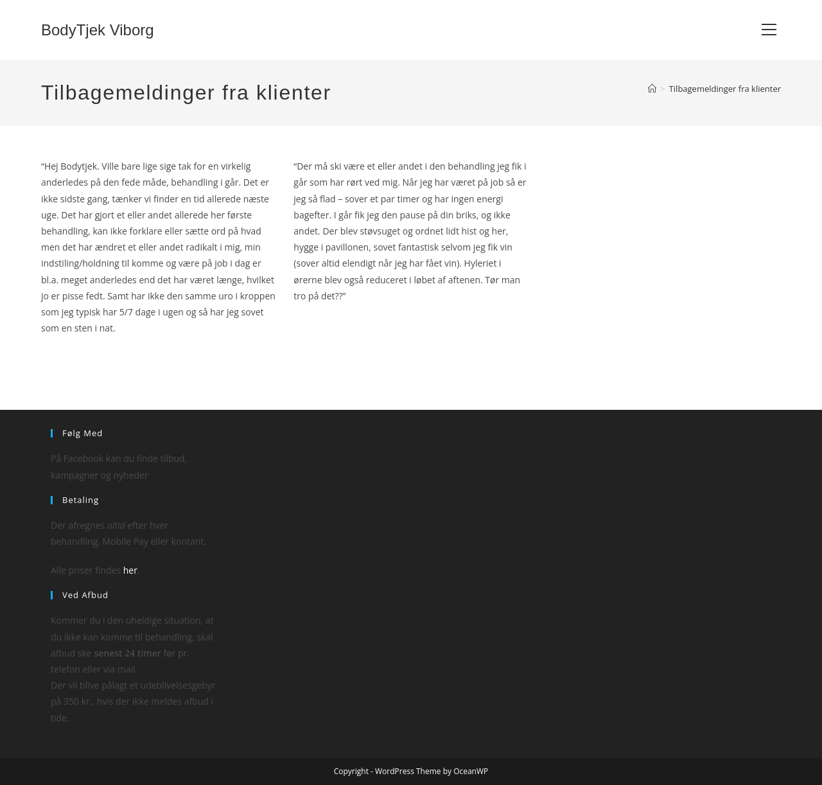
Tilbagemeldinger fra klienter (725, 88)
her (130, 570)
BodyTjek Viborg (97, 30)
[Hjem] (652, 88)
